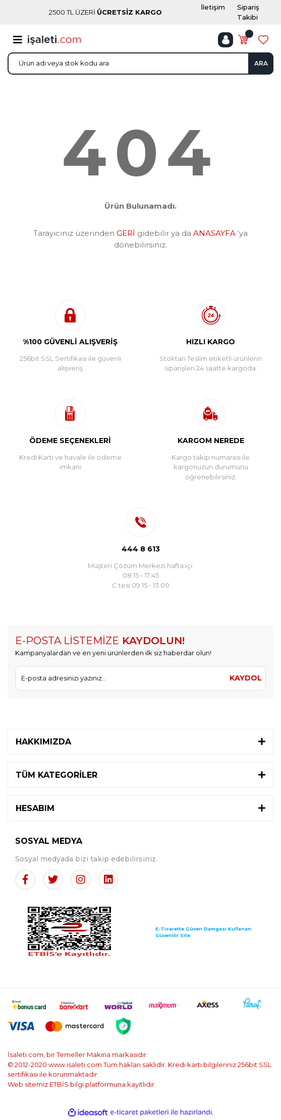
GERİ (126, 233)
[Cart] (243, 40)
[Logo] (54, 39)
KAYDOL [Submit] (246, 677)
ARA (261, 63)
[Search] (140, 63)
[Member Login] (225, 39)
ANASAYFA (214, 233)
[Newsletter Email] (121, 678)
